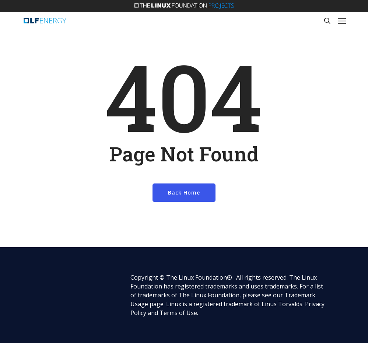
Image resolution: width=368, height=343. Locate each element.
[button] (342, 20)
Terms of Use (178, 313)
